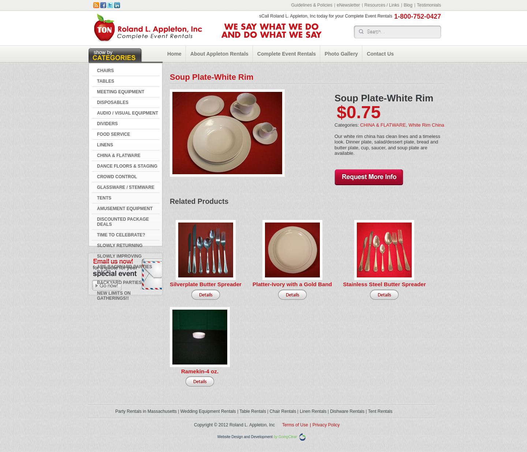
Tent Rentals (380, 411)
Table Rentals (252, 411)
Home (174, 54)
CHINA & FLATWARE (119, 155)
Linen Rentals (313, 411)
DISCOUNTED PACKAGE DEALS (123, 222)
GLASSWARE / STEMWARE (125, 187)
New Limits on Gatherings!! (114, 296)
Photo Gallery (341, 54)
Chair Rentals (283, 411)
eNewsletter (348, 5)
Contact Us (380, 54)
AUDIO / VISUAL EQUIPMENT (127, 113)
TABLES (105, 81)
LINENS (105, 144)
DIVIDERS (107, 123)
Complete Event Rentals (286, 54)
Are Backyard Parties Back (124, 269)
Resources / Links (382, 5)
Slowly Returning (120, 245)
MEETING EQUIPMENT (120, 91)
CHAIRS (105, 70)
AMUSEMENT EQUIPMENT (125, 208)
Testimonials (429, 5)
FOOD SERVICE (113, 134)
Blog (408, 5)
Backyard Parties (119, 282)
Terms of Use (295, 424)
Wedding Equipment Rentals (208, 411)
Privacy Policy (326, 424)
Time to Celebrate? (121, 235)
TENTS (104, 198)
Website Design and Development (245, 437)
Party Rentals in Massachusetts (146, 411)
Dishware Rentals (347, 411)
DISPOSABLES (112, 102)
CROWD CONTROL (117, 176)
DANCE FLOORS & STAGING (127, 166)
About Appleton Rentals (219, 54)
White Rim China (426, 125)
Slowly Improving (119, 256)
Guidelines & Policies (311, 5)
